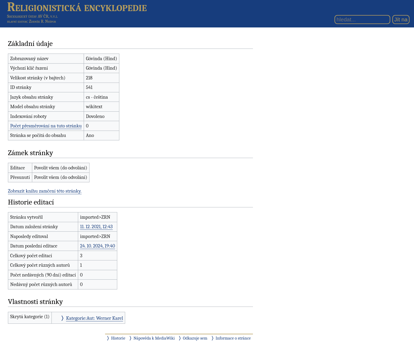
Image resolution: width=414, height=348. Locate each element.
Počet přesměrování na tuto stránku (46, 126)
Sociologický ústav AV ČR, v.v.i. (32, 16)
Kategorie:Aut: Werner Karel (94, 318)
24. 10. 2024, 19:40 (97, 246)
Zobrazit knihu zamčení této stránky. (45, 191)
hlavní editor (17, 21)
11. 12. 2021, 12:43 (96, 227)
